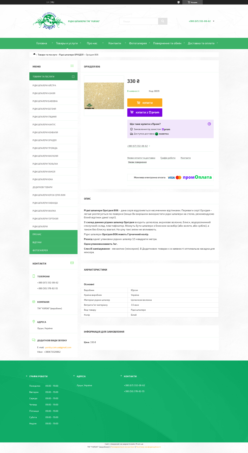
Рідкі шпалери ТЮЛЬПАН (45, 164)
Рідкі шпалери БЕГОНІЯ (44, 109)
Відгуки (37, 242)
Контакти (114, 43)
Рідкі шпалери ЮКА (43, 179)
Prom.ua (139, 444)
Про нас (92, 43)
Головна (41, 43)
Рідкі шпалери (40, 226)
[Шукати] (162, 21)
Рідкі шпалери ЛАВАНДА (45, 203)
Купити (148, 102)
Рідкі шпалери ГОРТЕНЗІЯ (45, 218)
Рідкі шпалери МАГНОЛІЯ (45, 156)
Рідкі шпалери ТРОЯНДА (45, 148)
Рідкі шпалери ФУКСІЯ (44, 171)
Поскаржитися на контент (123, 447)
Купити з (147, 112)
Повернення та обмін (167, 43)
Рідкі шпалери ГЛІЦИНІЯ (45, 116)
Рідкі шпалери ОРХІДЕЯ (71, 54)
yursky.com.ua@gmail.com (58, 347)
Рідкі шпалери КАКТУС (44, 124)
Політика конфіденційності (148, 447)
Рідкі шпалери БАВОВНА (45, 101)
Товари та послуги (47, 54)
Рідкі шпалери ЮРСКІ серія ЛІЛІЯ (49, 195)
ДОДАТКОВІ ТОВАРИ (42, 187)
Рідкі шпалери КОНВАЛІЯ (45, 132)
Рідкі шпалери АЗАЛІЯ (44, 93)
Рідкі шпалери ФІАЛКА (44, 211)
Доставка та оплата (201, 43)
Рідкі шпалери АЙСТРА (44, 85)
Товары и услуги (67, 43)
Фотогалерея (138, 43)
